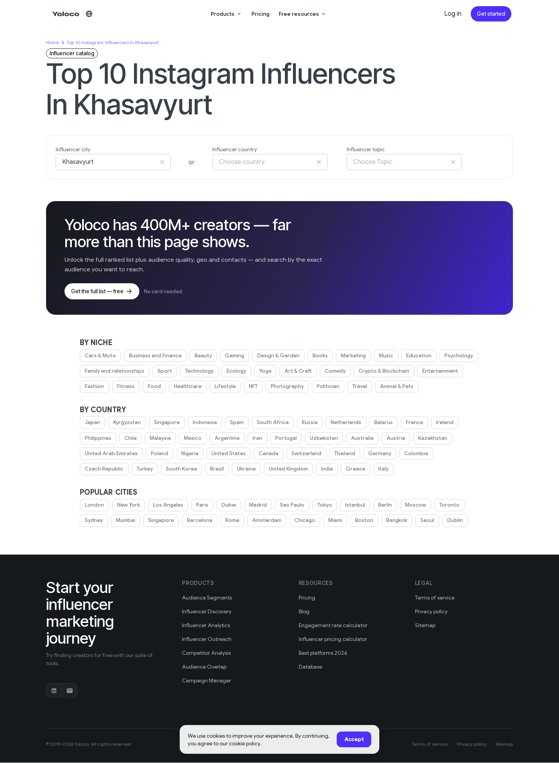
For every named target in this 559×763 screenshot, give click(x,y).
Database (310, 667)
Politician (326, 386)
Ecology (235, 371)
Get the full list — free (101, 292)
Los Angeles (168, 505)
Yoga (264, 371)
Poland (159, 454)
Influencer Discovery (207, 612)
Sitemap (425, 625)
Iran (258, 438)
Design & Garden (278, 356)
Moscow (415, 505)
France (410, 422)
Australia (363, 438)
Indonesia (202, 422)
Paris (202, 505)
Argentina (228, 438)
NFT (251, 386)
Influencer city (74, 149)
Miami (335, 520)
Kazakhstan (431, 438)
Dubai (228, 505)
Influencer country (235, 149)
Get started (491, 13)
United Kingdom (287, 469)
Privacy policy (432, 612)
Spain (235, 422)
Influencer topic (367, 149)
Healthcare (186, 386)
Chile (131, 438)
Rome (232, 520)
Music (386, 356)
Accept (355, 739)
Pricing (262, 13)
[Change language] (89, 14)
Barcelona (199, 520)
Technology (199, 371)
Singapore (164, 422)
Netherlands (342, 422)
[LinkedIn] (54, 691)
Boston (365, 520)
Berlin (385, 505)
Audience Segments (207, 598)
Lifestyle (223, 386)
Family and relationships (115, 371)
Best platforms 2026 (324, 653)
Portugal (287, 438)
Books (320, 356)
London (94, 505)
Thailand (343, 454)
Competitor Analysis (207, 653)
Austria (395, 438)
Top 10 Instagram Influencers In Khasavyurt (114, 42)
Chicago (304, 520)
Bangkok (397, 520)
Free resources (302, 13)
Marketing (353, 356)
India (327, 469)
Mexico (194, 438)
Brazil (215, 469)
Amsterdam (267, 520)
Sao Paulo (292, 505)
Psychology (459, 356)
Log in (454, 14)
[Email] (69, 691)
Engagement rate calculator (334, 625)
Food (154, 386)
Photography (286, 386)
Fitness (125, 386)
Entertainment (437, 371)
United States (228, 454)
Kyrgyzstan (125, 422)
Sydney (94, 520)
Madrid (257, 505)
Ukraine (245, 469)
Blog (304, 612)
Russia (306, 422)
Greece (355, 469)
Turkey (143, 469)
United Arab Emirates (111, 454)
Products (228, 13)
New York (128, 505)
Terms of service (435, 598)
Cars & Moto (100, 356)
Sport (165, 371)
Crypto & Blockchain (381, 371)
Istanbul (354, 505)
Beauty (203, 356)
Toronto (448, 505)
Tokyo (324, 505)
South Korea (180, 469)
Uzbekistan (325, 438)
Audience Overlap (204, 667)
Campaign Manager (207, 681)
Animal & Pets (395, 386)
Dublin (456, 520)
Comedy (333, 371)
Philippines (98, 438)
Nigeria (190, 454)
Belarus (380, 422)
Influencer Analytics (207, 625)
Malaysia (161, 438)
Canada (267, 454)
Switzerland (304, 454)
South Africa (270, 422)
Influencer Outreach (207, 639)
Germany (378, 454)
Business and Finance (155, 356)
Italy (382, 469)
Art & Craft (296, 371)
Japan (92, 422)
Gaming (235, 356)
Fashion (94, 386)
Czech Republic (103, 469)
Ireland (441, 422)
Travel (358, 386)
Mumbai (126, 520)
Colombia (414, 454)
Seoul (428, 520)
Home (52, 42)
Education (419, 356)
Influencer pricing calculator (334, 639)
